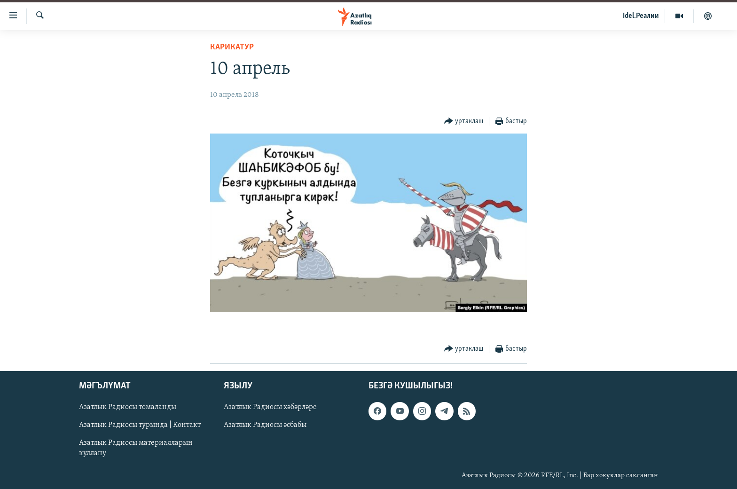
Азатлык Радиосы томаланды (127, 407)
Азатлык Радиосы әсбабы (265, 425)
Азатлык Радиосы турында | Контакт (140, 425)
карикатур (232, 47)
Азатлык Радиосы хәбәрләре (270, 407)
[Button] (464, 121)
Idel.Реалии (641, 16)
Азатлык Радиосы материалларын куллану (136, 448)
